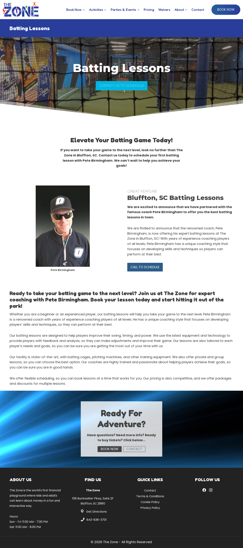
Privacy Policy (150, 508)
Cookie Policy (150, 502)
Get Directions (96, 512)
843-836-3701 (97, 520)
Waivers (164, 9)
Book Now (226, 9)
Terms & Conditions (150, 496)
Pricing (149, 9)
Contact (197, 9)
